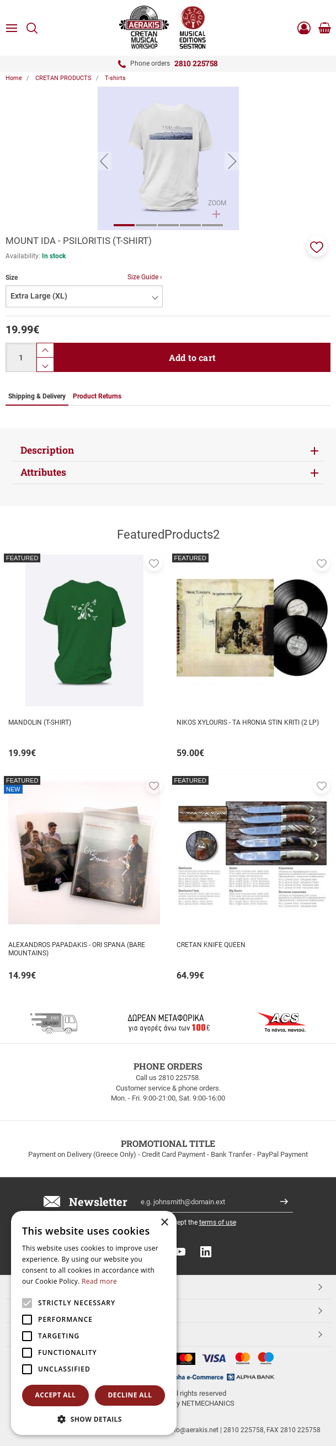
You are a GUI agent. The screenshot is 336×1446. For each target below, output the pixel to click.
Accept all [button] (55, 1395)
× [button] (164, 1223)
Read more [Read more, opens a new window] (99, 1281)
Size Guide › (144, 277)
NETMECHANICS (208, 1403)
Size (12, 277)
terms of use (217, 1222)
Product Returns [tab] (97, 396)
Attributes (43, 472)
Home (14, 78)
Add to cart (192, 357)
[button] (316, 246)
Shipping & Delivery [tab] (37, 396)
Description (47, 450)
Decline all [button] (130, 1395)
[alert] (94, 1323)
